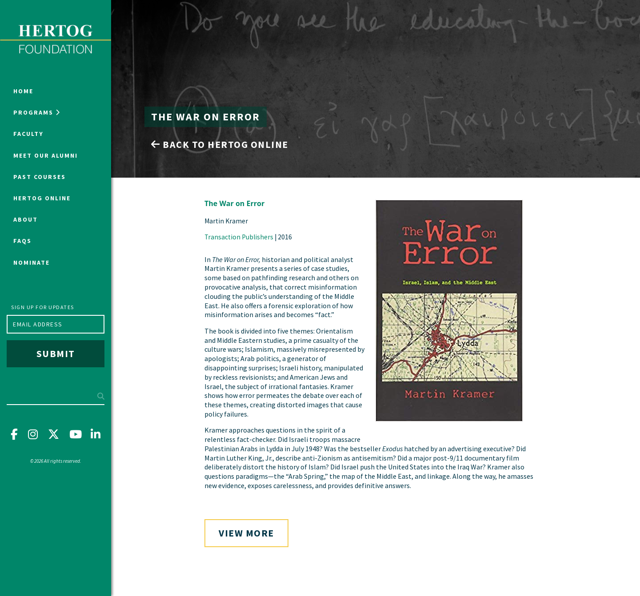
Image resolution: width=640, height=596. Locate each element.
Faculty (28, 134)
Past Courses (39, 177)
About (25, 219)
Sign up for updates (42, 307)
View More (246, 533)
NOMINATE (31, 262)
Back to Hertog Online (219, 144)
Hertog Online (42, 198)
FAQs (22, 241)
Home (23, 91)
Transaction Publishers (238, 237)
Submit (55, 353)
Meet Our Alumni (45, 155)
